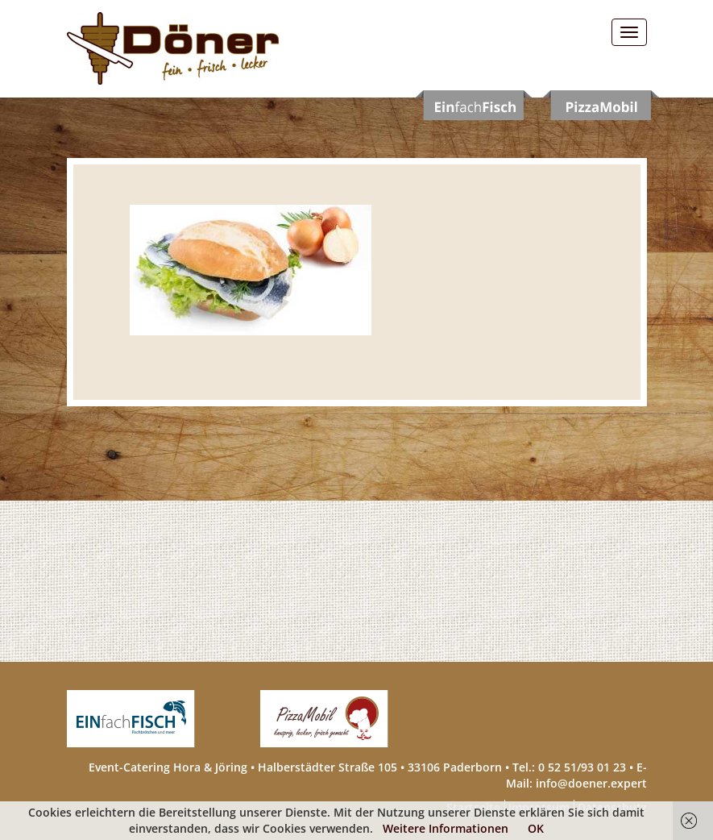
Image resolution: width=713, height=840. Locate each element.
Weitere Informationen (445, 828)
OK (536, 828)
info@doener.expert (591, 783)
